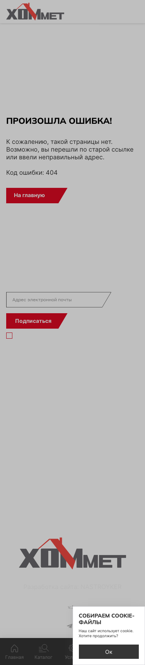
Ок (109, 651)
